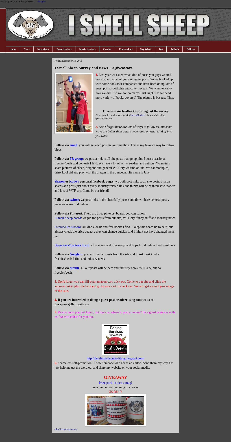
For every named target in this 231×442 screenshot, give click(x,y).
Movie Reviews (87, 49)
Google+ (42, 1)
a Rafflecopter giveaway (66, 429)
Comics (107, 49)
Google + (76, 254)
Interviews (43, 49)
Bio (161, 49)
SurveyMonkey (137, 115)
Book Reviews (64, 49)
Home (13, 49)
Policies (190, 49)
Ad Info (174, 49)
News (27, 49)
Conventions (125, 49)
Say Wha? (145, 49)
